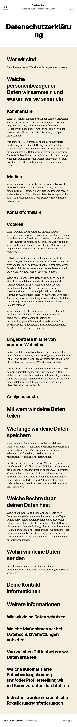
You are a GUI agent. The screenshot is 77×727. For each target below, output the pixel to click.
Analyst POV (38, 5)
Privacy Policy (32, 721)
